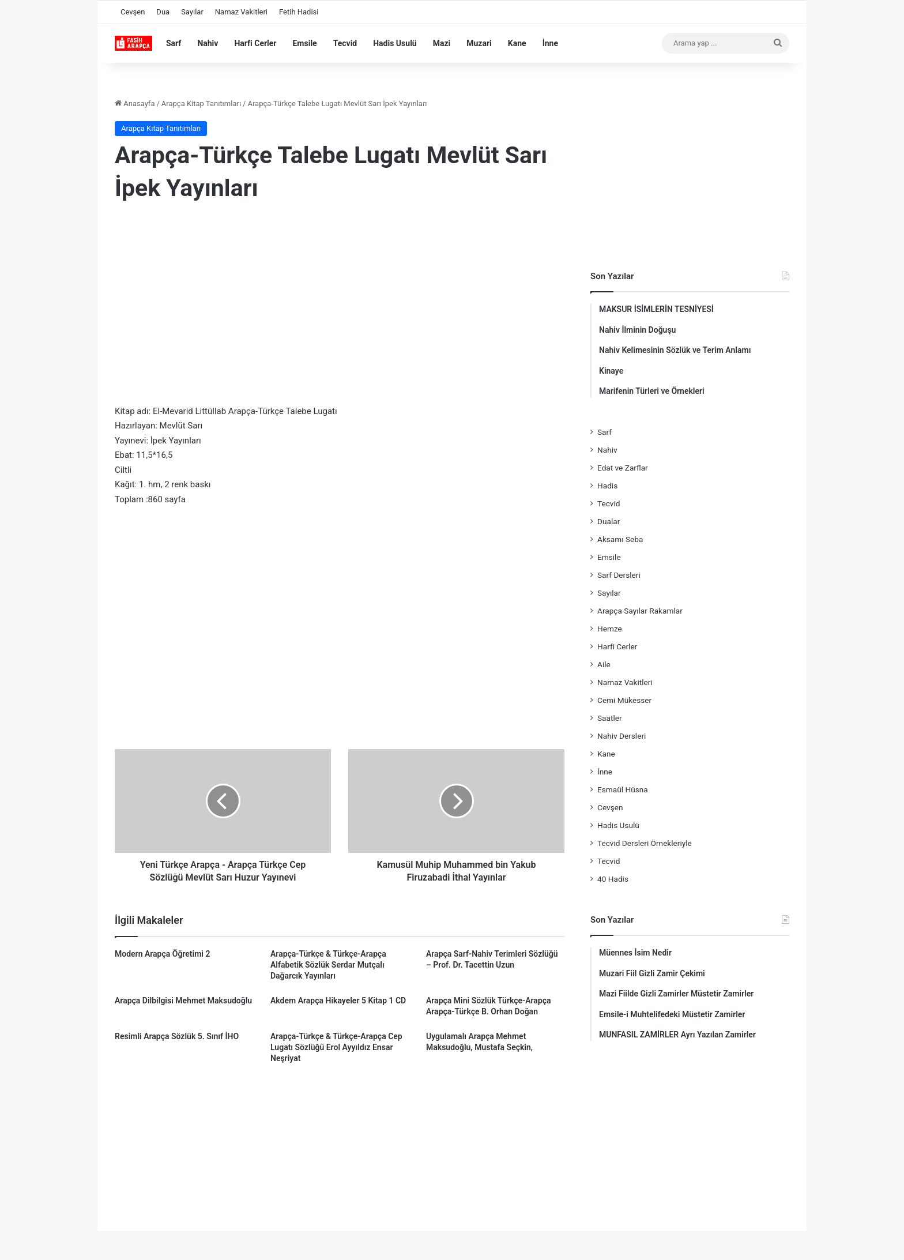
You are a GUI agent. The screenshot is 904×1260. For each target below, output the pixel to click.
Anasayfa (135, 103)
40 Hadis (612, 878)
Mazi (442, 43)
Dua (163, 11)
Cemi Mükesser (624, 700)
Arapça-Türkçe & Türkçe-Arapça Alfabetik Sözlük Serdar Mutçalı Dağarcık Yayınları (328, 964)
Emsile (304, 43)
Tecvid (345, 43)
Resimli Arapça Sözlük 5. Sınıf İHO (177, 1036)
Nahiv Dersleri (621, 735)
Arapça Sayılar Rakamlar (640, 610)
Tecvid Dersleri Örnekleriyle (644, 843)
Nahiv (207, 43)
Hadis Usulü (394, 43)
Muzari (479, 43)
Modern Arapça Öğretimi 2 (162, 953)
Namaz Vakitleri (241, 11)
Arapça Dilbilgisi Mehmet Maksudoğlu (183, 1000)
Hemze (609, 628)
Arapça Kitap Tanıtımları (201, 103)
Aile (604, 664)
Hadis (607, 485)
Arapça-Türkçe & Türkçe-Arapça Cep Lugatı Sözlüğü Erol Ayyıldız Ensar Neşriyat (336, 1047)
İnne (550, 43)
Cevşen (132, 11)
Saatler (609, 718)
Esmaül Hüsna (622, 789)
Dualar (608, 521)
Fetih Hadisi (298, 11)
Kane (517, 43)
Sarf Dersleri (619, 575)
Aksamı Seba (620, 539)
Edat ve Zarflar (622, 467)
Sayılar (192, 11)
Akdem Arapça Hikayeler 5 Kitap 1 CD (338, 1000)
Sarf (173, 43)
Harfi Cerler (255, 43)
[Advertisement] (339, 306)
